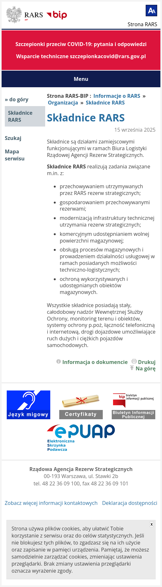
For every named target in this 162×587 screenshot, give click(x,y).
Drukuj (147, 362)
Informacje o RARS (116, 95)
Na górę (146, 368)
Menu (81, 78)
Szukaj (13, 138)
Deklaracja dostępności (129, 502)
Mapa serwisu (15, 155)
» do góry (16, 99)
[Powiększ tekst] (151, 10)
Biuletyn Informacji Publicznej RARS (26, 16)
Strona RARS (142, 24)
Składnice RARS (20, 116)
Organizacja (63, 102)
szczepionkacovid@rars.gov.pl (108, 56)
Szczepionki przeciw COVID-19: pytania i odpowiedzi (81, 44)
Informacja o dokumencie (95, 362)
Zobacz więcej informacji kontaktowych (51, 502)
